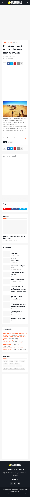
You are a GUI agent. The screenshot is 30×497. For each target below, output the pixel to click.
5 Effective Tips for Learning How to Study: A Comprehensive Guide (18, 304)
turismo (15, 42)
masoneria (6, 366)
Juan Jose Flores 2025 (18, 490)
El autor (10, 494)
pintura (10, 368)
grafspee (22, 361)
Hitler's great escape (17, 279)
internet (11, 363)
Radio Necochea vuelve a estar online (19, 259)
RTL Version (24, 494)
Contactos (16, 494)
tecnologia (16, 368)
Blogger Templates (12, 489)
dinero (16, 361)
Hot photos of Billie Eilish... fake (17, 252)
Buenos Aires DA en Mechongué (17, 297)
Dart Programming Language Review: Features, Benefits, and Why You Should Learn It (18, 289)
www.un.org (22, 138)
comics (5, 361)
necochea (18, 366)
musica (12, 366)
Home (4, 494)
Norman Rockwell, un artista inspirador (14, 237)
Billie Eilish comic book (18, 318)
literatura (17, 363)
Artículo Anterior (6, 198)
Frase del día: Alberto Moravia (17, 273)
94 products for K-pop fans (18, 266)
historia (6, 363)
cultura (11, 361)
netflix (5, 368)
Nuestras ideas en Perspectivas (16, 312)
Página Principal (7, 42)
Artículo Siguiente (23, 198)
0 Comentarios (9, 58)
